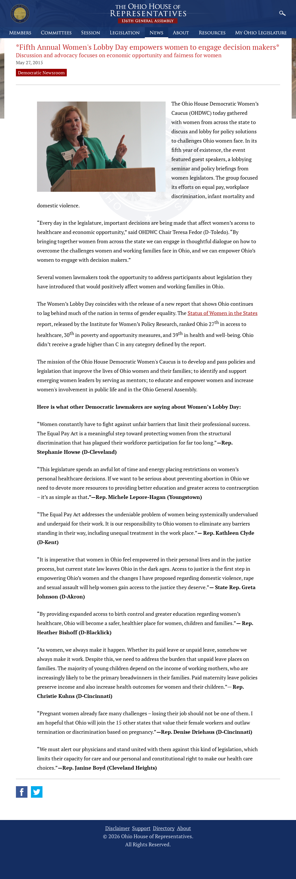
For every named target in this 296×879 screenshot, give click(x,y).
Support (141, 828)
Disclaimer (117, 828)
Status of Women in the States (223, 312)
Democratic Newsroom (41, 72)
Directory (164, 828)
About (184, 828)
